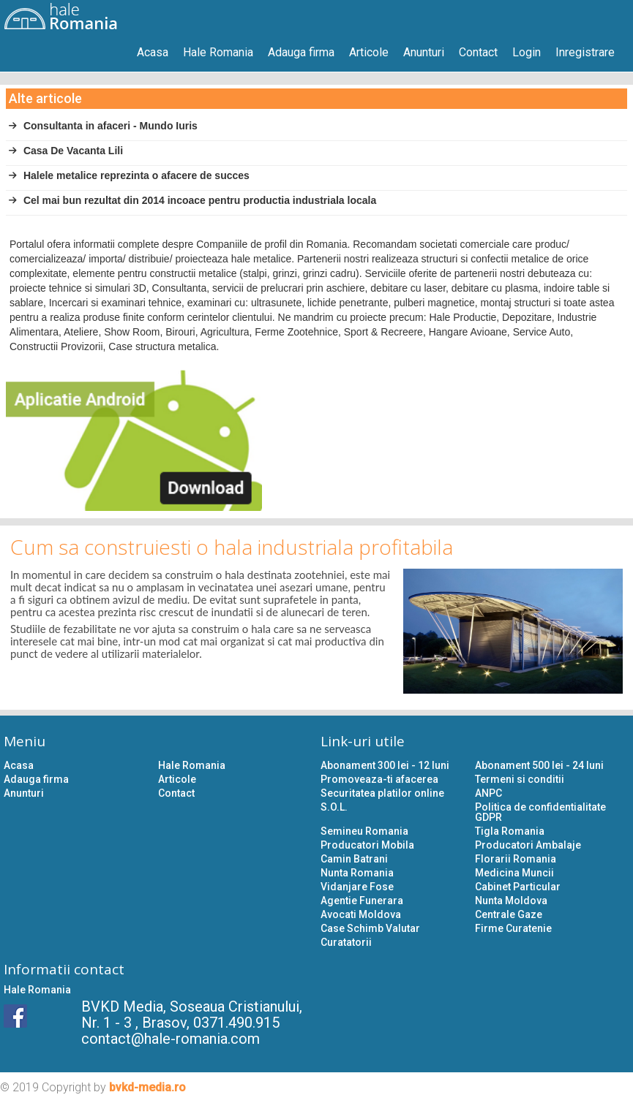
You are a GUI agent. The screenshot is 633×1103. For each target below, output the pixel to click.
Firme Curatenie (513, 928)
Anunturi (423, 52)
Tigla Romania (509, 831)
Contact (478, 52)
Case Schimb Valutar (370, 928)
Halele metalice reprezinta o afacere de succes (129, 175)
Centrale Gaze (508, 914)
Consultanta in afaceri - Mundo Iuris (103, 126)
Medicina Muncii (514, 873)
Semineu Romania (364, 831)
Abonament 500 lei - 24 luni (539, 765)
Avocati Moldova (361, 914)
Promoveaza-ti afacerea (379, 779)
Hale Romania (218, 52)
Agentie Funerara (362, 900)
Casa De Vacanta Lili (65, 150)
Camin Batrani (354, 859)
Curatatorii (346, 942)
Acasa (152, 52)
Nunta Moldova (511, 900)
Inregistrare (585, 52)
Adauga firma (301, 52)
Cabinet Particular (518, 887)
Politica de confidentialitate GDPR (540, 812)
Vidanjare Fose (357, 887)
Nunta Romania (357, 873)
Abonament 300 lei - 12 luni (385, 765)
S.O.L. (334, 807)
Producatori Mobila (367, 845)
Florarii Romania (515, 859)
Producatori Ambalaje (528, 845)
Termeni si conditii (519, 779)
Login (526, 52)
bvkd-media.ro (147, 1087)
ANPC (488, 793)
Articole (369, 52)
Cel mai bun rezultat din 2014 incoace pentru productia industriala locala (192, 200)
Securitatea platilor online (382, 793)
